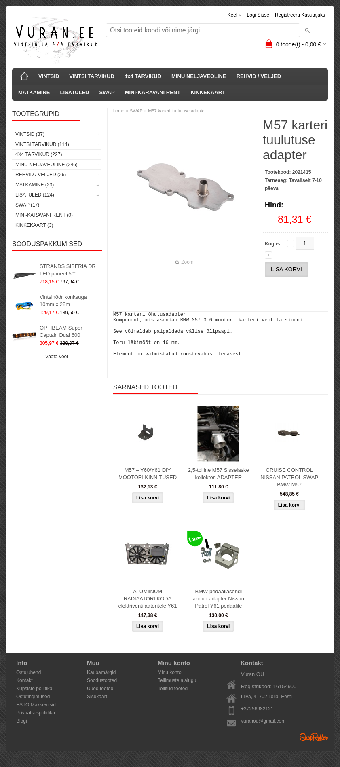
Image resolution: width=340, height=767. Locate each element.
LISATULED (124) (34, 195)
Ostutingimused (33, 706)
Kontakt (24, 690)
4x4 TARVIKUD (143, 76)
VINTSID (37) (29, 134)
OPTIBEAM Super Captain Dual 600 (61, 331)
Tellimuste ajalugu (177, 690)
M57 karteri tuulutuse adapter (177, 110)
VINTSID (48, 76)
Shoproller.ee (314, 747)
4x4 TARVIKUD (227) (38, 154)
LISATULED (74, 92)
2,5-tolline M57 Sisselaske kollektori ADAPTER (218, 483)
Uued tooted (100, 698)
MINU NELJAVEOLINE (198, 76)
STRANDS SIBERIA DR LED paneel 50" (68, 270)
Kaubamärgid (101, 682)
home (119, 110)
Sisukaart (97, 706)
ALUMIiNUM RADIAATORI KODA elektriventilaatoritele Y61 (147, 608)
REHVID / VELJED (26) (40, 174)
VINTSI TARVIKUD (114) (42, 144)
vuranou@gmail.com (263, 730)
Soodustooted (102, 690)
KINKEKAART (207, 92)
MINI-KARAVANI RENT (152, 92)
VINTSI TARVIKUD (91, 76)
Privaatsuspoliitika (35, 722)
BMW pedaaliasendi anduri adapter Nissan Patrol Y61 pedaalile (218, 608)
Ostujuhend (28, 682)
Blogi (21, 730)
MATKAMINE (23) (34, 185)
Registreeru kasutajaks (300, 15)
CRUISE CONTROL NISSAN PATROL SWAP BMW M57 (289, 487)
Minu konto (170, 682)
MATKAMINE (34, 92)
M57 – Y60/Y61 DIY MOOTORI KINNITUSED (147, 483)
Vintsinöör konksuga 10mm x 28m (63, 300)
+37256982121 (257, 718)
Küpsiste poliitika (34, 698)
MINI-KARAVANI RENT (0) (44, 215)
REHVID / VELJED (259, 76)
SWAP (106, 92)
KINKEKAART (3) (34, 225)
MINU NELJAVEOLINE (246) (46, 164)
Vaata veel (56, 356)
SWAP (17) (27, 205)
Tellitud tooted (173, 698)
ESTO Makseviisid (36, 714)
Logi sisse (258, 15)
